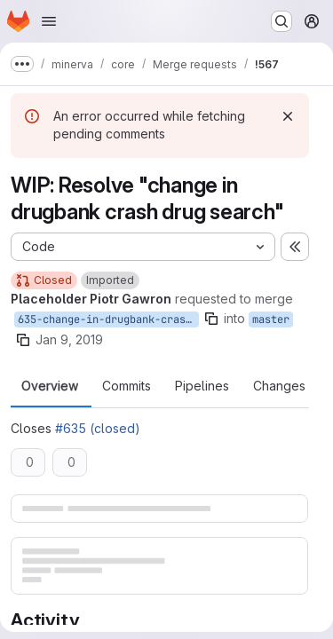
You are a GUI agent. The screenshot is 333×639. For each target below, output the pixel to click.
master (270, 319)
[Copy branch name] (211, 318)
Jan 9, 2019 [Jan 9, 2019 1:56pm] (69, 339)
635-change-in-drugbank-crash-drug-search (108, 319)
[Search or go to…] (281, 21)
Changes (279, 386)
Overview (49, 386)
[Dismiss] (287, 116)
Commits (126, 386)
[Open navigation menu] (49, 21)
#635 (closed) (97, 428)
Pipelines (202, 386)
